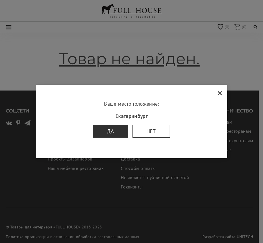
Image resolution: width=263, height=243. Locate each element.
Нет (151, 131)
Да (110, 131)
